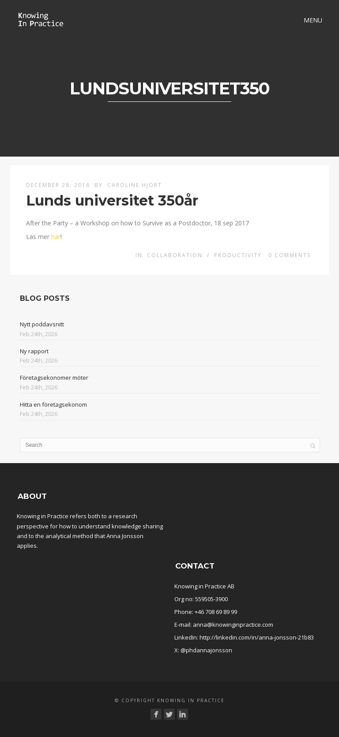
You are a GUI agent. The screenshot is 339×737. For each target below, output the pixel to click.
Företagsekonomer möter (54, 378)
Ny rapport (34, 351)
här (55, 236)
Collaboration (175, 255)
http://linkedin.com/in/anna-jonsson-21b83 (257, 637)
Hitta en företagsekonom (53, 404)
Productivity (238, 255)
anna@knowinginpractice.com (233, 625)
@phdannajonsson (206, 650)
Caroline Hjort (134, 185)
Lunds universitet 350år (112, 200)
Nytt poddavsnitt (42, 324)
